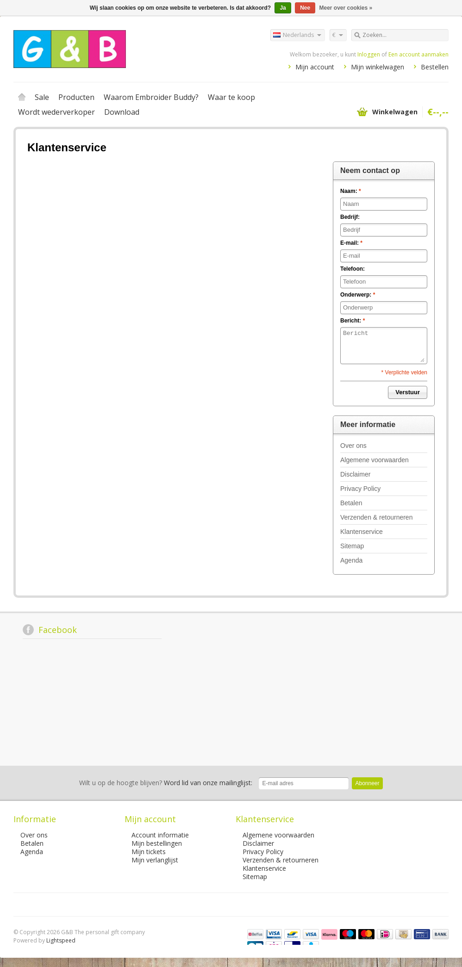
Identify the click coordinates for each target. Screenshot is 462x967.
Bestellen (435, 66)
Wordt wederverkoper (56, 112)
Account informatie (160, 835)
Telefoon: (352, 269)
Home (21, 97)
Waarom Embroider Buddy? (151, 97)
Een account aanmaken (418, 54)
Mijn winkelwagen (377, 66)
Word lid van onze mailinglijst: (165, 782)
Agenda (351, 560)
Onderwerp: (357, 294)
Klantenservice (361, 531)
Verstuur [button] (407, 392)
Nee (305, 8)
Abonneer (367, 783)
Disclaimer (355, 474)
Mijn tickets (148, 851)
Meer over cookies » (346, 8)
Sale (42, 97)
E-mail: (351, 243)
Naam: (350, 191)
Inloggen (368, 54)
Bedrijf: (350, 217)
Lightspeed (60, 940)
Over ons (353, 445)
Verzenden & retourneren (376, 517)
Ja (283, 8)
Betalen (351, 503)
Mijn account (314, 66)
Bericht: (352, 320)
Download (121, 112)
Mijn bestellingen (156, 843)
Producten (76, 97)
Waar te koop (231, 97)
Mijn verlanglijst (154, 859)
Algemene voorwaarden (374, 460)
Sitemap (352, 546)
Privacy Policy (360, 488)
